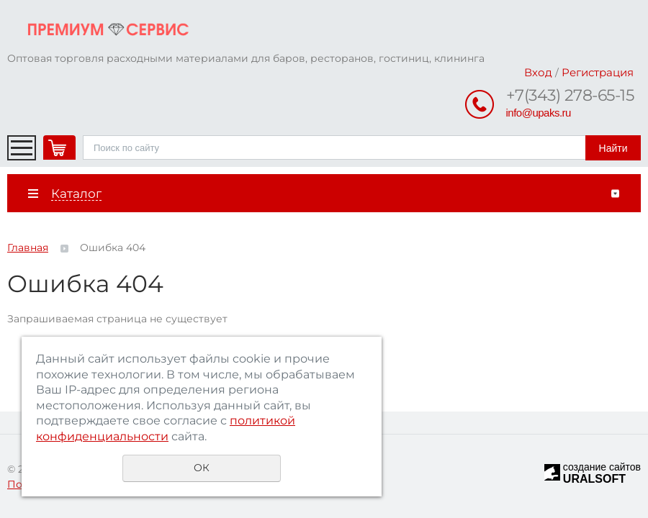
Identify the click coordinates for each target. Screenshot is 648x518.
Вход (538, 72)
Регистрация (598, 72)
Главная (27, 247)
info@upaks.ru (538, 112)
